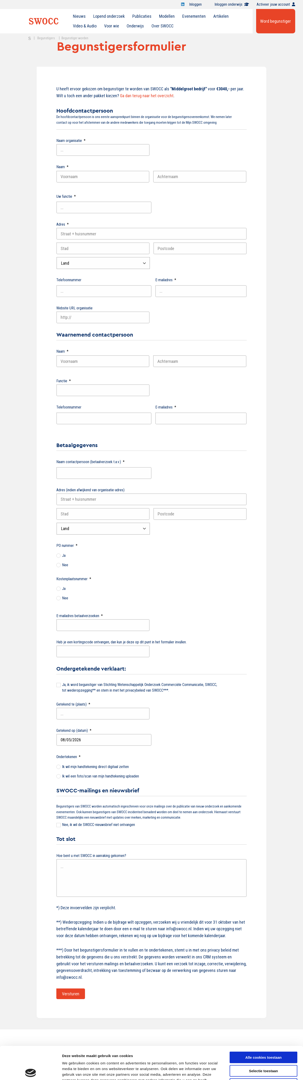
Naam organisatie (70, 140)
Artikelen (221, 16)
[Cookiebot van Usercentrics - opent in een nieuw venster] (30, 1070)
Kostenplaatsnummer (73, 579)
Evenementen (194, 16)
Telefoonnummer (68, 280)
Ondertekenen (68, 757)
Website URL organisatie (74, 308)
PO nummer (66, 545)
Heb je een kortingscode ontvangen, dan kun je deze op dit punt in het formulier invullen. (121, 642)
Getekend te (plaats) (73, 704)
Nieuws (79, 16)
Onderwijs (135, 25)
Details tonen (256, 1071)
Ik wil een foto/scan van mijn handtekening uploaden (100, 776)
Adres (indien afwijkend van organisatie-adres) (90, 490)
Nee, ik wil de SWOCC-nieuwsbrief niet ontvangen (98, 824)
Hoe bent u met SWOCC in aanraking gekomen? (91, 855)
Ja (64, 555)
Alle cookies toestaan (263, 1023)
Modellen (167, 16)
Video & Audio (85, 25)
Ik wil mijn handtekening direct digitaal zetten (95, 766)
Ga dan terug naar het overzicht (147, 95)
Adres (62, 224)
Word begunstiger (275, 21)
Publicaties (142, 16)
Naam (62, 167)
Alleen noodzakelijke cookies (263, 1050)
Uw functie (66, 196)
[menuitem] (79, 16)
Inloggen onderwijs (231, 4)
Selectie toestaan (263, 1037)
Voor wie (111, 25)
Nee (65, 565)
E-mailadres (165, 280)
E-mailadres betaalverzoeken (79, 616)
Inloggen (198, 4)
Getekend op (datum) (73, 730)
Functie (63, 381)
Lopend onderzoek (109, 16)
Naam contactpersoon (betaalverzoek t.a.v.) (90, 462)
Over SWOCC (163, 25)
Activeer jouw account (276, 4)
